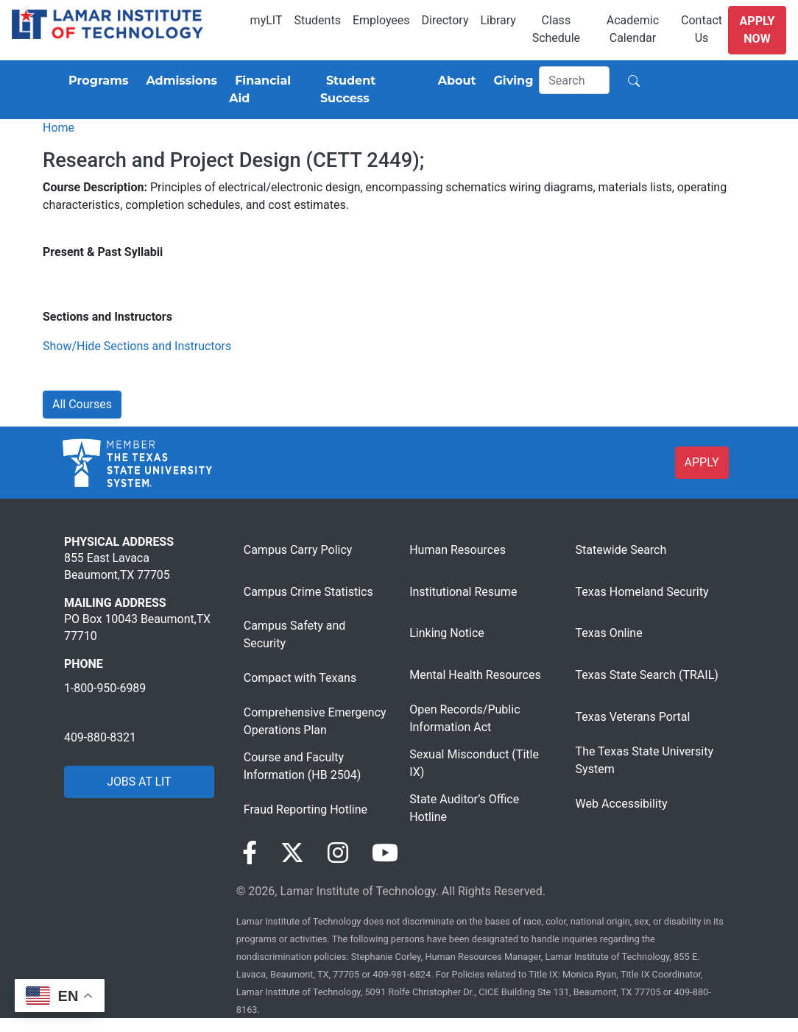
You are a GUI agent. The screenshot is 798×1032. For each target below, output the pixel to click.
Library (497, 20)
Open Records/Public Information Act (464, 718)
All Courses (82, 404)
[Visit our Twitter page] (292, 853)
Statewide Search (621, 550)
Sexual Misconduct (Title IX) (474, 763)
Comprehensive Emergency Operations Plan (315, 721)
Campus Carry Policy (298, 550)
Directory (445, 20)
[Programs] (95, 81)
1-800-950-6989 (105, 688)
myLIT (266, 20)
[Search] (574, 80)
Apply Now (757, 30)
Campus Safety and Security (295, 634)
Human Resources (457, 550)
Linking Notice (446, 633)
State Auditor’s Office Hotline (464, 808)
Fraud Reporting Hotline (305, 809)
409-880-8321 (100, 737)
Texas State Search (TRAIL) (647, 675)
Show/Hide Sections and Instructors (137, 346)
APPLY (702, 462)
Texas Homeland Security (642, 592)
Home (58, 128)
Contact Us (701, 29)
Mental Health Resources (475, 675)
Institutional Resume (463, 592)
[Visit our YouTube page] (385, 853)
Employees (381, 20)
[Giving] (511, 81)
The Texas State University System (644, 760)
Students (317, 20)
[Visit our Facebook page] (249, 853)
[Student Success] (370, 89)
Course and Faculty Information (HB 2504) (302, 766)
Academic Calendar (633, 29)
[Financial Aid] (268, 89)
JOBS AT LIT (139, 782)
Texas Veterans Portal (633, 717)
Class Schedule (556, 29)
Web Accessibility (622, 804)
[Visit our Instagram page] (338, 853)
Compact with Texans (300, 678)
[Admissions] (178, 81)
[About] (454, 81)
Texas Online (609, 633)
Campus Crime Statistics (308, 592)
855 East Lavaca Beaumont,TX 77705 (117, 566)
